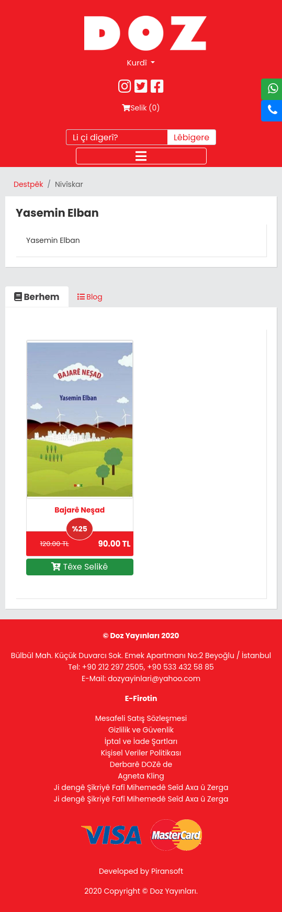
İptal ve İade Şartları (141, 741)
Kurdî (138, 62)
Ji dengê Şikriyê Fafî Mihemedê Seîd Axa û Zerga (141, 787)
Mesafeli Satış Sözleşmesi (141, 718)
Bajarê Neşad (79, 510)
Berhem (37, 297)
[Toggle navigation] (141, 156)
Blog (90, 297)
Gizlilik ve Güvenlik (141, 730)
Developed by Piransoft (141, 871)
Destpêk (28, 184)
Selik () (141, 108)
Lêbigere (191, 137)
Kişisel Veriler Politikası (141, 753)
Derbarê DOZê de (141, 764)
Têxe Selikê (79, 567)
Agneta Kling (141, 776)
